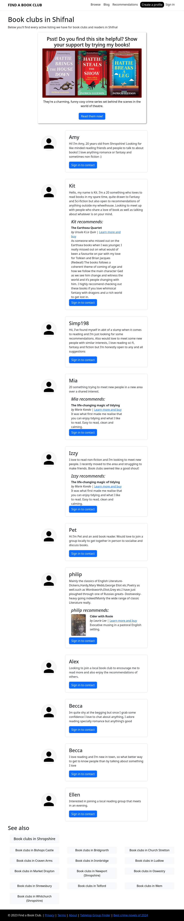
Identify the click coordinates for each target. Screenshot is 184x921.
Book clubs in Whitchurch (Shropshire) (34, 898)
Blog (107, 4)
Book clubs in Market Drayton (34, 871)
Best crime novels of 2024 (130, 915)
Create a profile (152, 5)
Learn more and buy (107, 410)
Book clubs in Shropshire (34, 838)
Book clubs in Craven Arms (34, 861)
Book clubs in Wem (149, 886)
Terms (62, 915)
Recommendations (125, 4)
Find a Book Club (25, 5)
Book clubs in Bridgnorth (92, 850)
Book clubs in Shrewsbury (34, 886)
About (73, 915)
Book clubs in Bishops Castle (34, 850)
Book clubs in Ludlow (149, 861)
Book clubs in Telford (92, 886)
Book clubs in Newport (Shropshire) (92, 873)
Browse (96, 4)
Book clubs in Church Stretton (150, 850)
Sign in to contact (83, 165)
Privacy (49, 915)
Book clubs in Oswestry (149, 871)
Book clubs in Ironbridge (92, 861)
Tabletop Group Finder (95, 915)
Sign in (170, 4)
